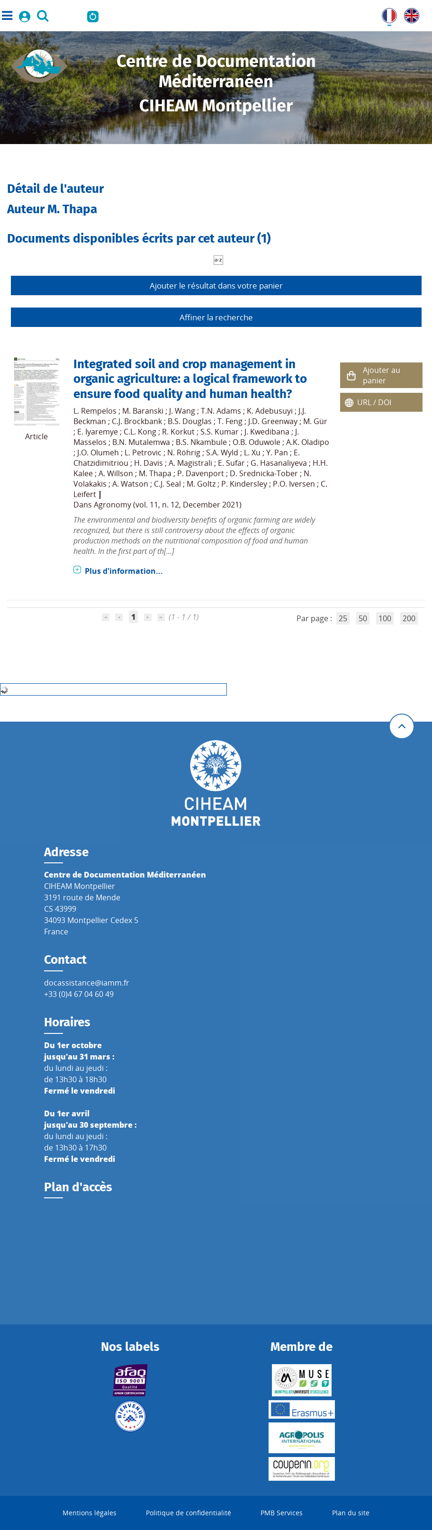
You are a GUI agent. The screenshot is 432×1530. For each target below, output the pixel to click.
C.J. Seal (167, 484)
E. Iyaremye (97, 431)
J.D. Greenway (272, 421)
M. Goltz (201, 484)
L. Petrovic (143, 452)
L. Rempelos (95, 411)
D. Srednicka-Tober (264, 473)
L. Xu (252, 452)
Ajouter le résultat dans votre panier (216, 285)
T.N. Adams (221, 411)
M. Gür (315, 421)
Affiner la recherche (216, 317)
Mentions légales (90, 1512)
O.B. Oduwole (256, 442)
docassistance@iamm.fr (86, 983)
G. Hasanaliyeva (279, 463)
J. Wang (182, 411)
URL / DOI (374, 402)
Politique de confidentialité (188, 1512)
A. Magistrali (190, 463)
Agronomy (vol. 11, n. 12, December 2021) (168, 504)
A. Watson (130, 484)
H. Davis (148, 463)
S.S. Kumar (219, 431)
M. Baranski (142, 411)
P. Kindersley (244, 484)
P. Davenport (200, 473)
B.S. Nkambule (201, 442)
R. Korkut (178, 431)
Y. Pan (277, 452)
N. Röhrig (183, 452)
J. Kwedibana (266, 431)
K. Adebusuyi (270, 411)
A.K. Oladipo (307, 442)
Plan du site (350, 1512)
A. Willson (116, 473)
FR (386, 14)
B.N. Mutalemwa (141, 442)
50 (363, 618)
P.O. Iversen (294, 484)
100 (384, 618)
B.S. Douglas (190, 421)
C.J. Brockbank (137, 421)
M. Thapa (155, 473)
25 (343, 618)
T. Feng (230, 421)
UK (409, 14)
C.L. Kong (140, 431)
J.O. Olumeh (98, 452)
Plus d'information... (124, 571)
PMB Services (282, 1512)
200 (409, 618)
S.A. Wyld (222, 452)
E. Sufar (231, 463)
